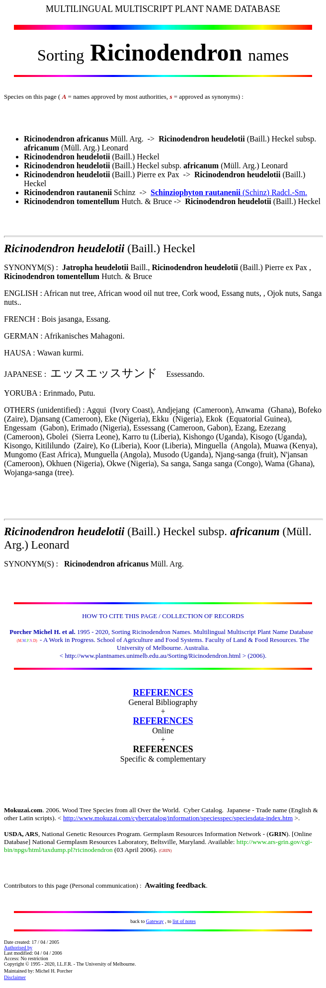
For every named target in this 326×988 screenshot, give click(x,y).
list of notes (184, 921)
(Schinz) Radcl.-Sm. (229, 192)
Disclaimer (15, 977)
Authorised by (18, 947)
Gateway (155, 921)
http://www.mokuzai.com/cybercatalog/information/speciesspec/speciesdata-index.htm (178, 818)
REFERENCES (163, 693)
